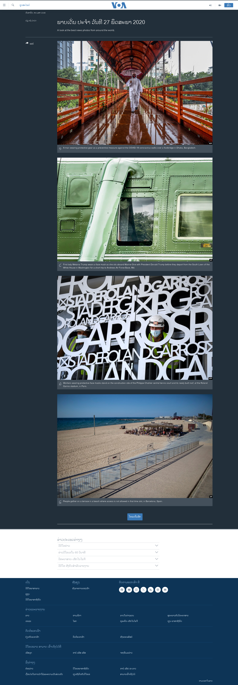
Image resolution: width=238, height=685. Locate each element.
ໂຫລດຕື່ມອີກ (135, 517)
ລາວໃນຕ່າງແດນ (127, 615)
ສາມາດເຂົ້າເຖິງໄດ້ (127, 674)
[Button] (30, 44)
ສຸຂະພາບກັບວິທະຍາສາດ (178, 615)
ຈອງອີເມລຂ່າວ (126, 652)
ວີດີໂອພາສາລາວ (32, 588)
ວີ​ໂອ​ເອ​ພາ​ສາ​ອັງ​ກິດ (81, 668)
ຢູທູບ (27, 594)
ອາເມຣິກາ (77, 615)
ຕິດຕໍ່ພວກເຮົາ (78, 637)
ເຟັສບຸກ (28, 652)
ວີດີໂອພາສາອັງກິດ (33, 599)
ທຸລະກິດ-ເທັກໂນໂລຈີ (129, 621)
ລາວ (27, 615)
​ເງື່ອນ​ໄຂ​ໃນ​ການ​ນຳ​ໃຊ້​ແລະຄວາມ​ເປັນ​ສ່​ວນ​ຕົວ (44, 674)
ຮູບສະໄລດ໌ (25, 5)
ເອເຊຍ (28, 621)
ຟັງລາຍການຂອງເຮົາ (80, 588)
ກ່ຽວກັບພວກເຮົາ (32, 637)
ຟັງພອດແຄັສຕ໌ (126, 637)
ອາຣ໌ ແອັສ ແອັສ (79, 652)
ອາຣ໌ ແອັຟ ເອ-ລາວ (128, 668)
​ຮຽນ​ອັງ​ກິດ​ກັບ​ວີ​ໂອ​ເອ (81, 674)
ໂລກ (75, 621)
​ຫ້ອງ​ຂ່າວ (29, 668)
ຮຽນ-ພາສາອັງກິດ (175, 621)
